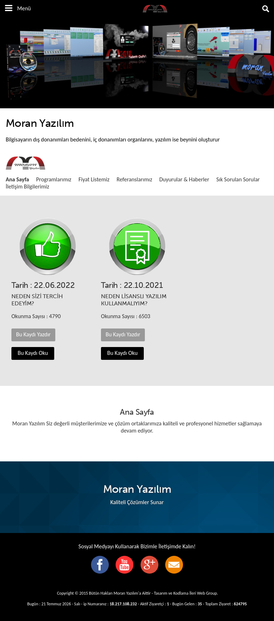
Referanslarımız (134, 179)
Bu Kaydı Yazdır (33, 334)
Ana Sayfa (17, 179)
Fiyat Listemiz (94, 179)
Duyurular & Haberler (184, 179)
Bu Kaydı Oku (33, 353)
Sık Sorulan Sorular (238, 179)
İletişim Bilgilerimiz (27, 186)
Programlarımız (53, 179)
